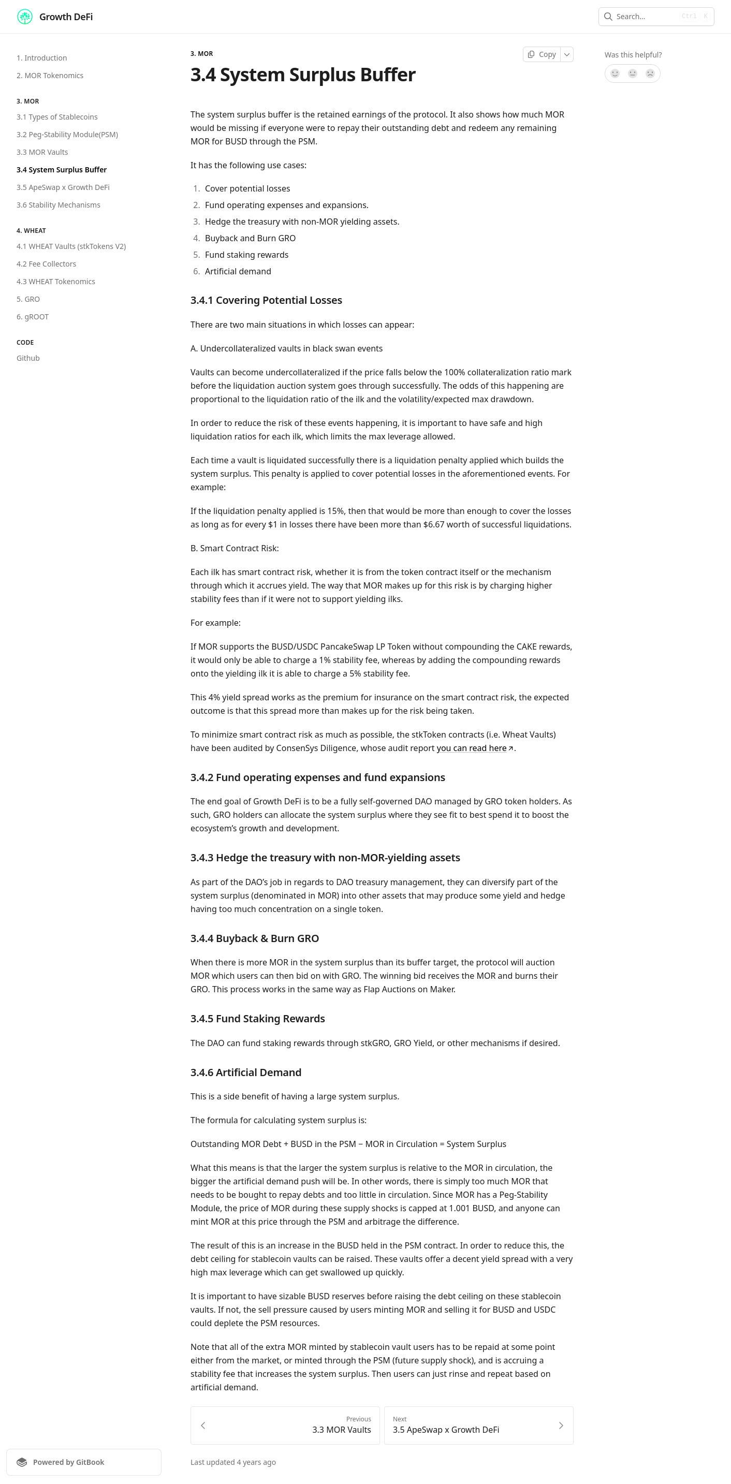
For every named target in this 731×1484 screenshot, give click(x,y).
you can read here (475, 748)
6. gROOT (33, 316)
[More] (567, 54)
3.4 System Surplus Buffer (62, 169)
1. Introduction (42, 58)
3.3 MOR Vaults (42, 152)
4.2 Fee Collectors (46, 264)
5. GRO (28, 299)
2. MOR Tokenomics (50, 75)
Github (28, 358)
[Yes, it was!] (614, 73)
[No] (650, 73)
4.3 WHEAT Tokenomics (56, 281)
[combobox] (646, 16)
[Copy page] (542, 54)
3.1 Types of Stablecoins (57, 117)
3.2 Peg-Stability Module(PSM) (67, 134)
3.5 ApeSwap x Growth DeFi (63, 187)
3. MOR (202, 54)
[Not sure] (632, 73)
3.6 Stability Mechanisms (58, 205)
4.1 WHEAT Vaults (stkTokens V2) (71, 246)
